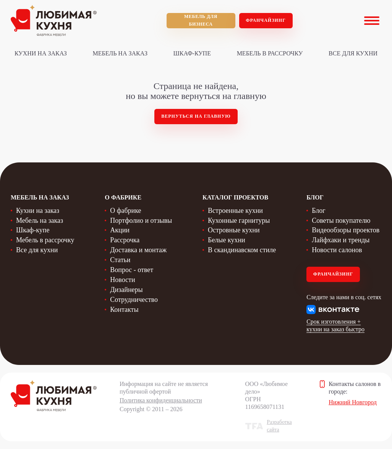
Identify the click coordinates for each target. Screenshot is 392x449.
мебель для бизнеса (200, 20)
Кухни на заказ (41, 53)
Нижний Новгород (353, 402)
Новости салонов (337, 250)
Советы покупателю (341, 220)
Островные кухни (234, 230)
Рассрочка (124, 240)
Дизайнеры (126, 289)
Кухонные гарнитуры (239, 220)
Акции (120, 230)
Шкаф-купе (192, 53)
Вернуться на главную (196, 116)
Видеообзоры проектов (345, 230)
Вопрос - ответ (131, 270)
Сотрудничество (134, 299)
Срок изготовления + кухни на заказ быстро (335, 325)
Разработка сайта (279, 426)
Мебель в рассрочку (270, 53)
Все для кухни (353, 53)
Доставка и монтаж (138, 250)
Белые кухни (226, 240)
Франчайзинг (266, 20)
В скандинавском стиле (242, 250)
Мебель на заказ (120, 53)
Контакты (124, 309)
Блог (318, 210)
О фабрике (125, 210)
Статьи (120, 260)
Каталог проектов (235, 197)
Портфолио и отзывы (141, 220)
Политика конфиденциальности (161, 400)
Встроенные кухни (235, 210)
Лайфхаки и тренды (340, 240)
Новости (122, 280)
